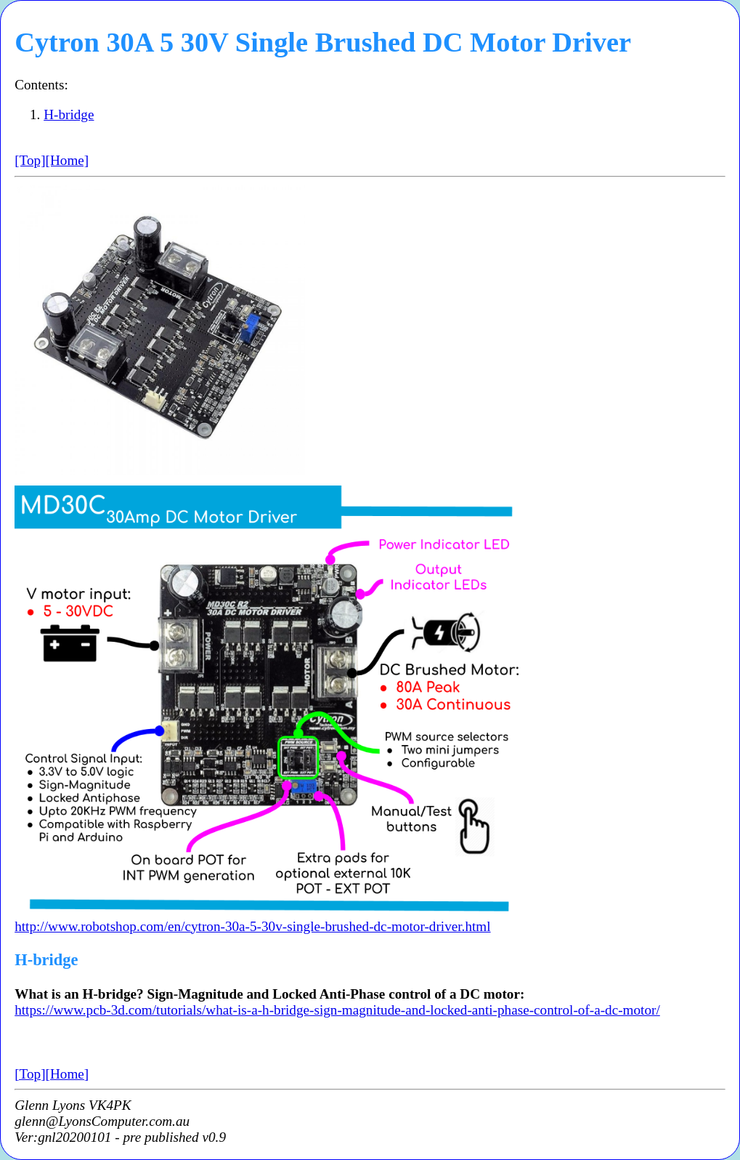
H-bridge (69, 114)
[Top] (30, 160)
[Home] (67, 160)
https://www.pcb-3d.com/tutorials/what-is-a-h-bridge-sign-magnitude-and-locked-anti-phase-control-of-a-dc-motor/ (337, 1010)
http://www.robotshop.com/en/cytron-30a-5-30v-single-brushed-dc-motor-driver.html (252, 926)
